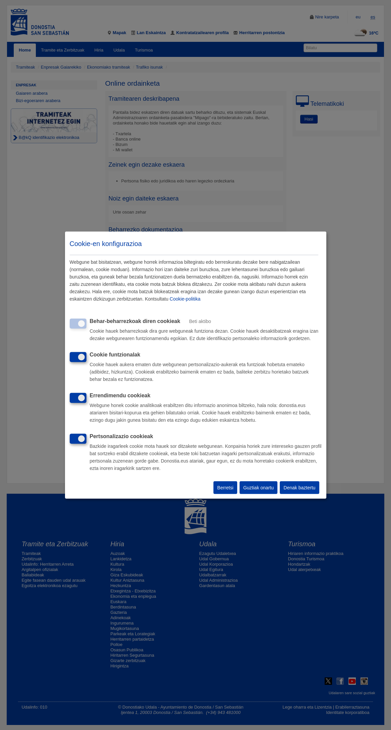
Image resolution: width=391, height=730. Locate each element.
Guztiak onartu (258, 487)
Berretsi (225, 487)
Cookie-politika (185, 299)
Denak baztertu (299, 487)
